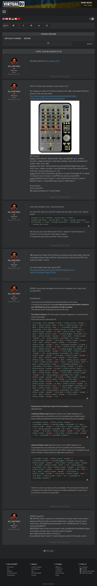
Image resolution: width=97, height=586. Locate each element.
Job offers (59, 571)
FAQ (32, 571)
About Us (58, 567)
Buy (8, 569)
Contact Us (59, 569)
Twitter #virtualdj (86, 573)
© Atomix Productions (48, 584)
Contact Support (36, 567)
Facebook (83, 567)
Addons (27, 38)
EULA (57, 575)
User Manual (35, 569)
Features (9, 571)
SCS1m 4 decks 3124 (51, 61)
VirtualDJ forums (13, 38)
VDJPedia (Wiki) (36, 573)
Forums (33, 575)
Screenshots (11, 575)
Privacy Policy (60, 573)
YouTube (83, 569)
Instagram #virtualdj (87, 571)
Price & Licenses (12, 573)
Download (10, 567)
